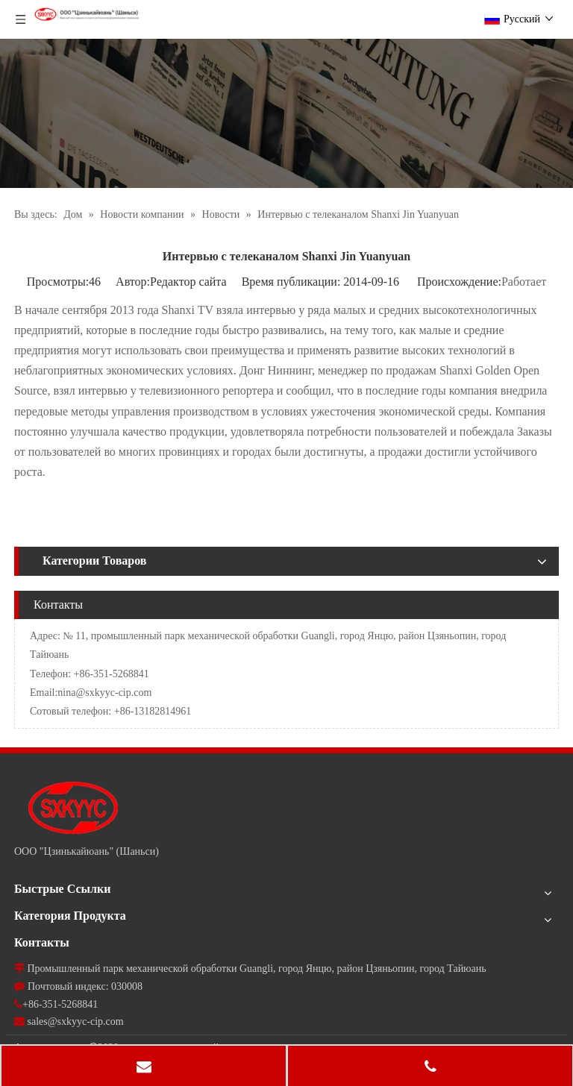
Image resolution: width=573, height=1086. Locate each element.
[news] (286, 113)
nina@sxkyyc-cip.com (104, 692)
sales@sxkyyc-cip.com (76, 1021)
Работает (523, 281)
